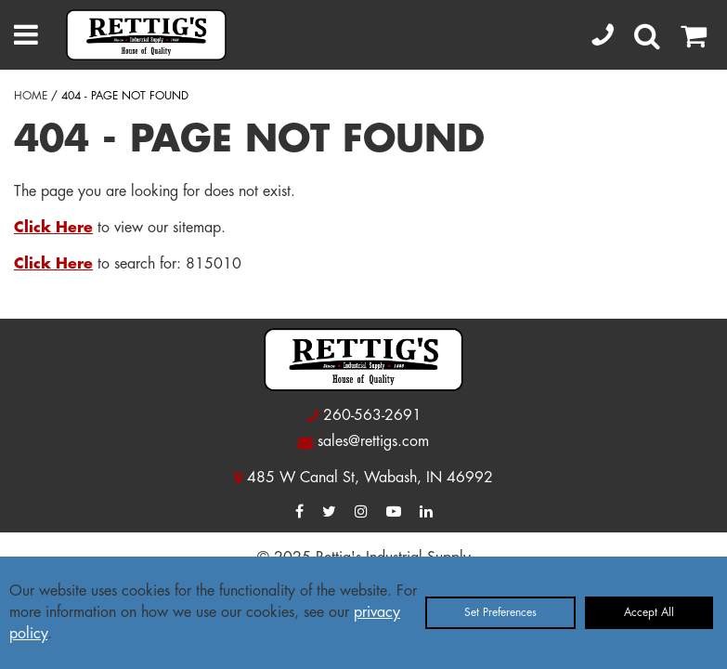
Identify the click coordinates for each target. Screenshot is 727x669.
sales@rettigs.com (373, 441)
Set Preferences (500, 612)
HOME (30, 95)
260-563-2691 (372, 415)
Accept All (649, 612)
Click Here (53, 227)
